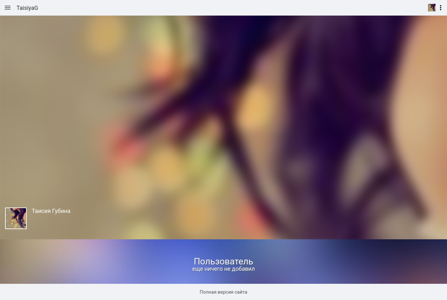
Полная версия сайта (223, 292)
